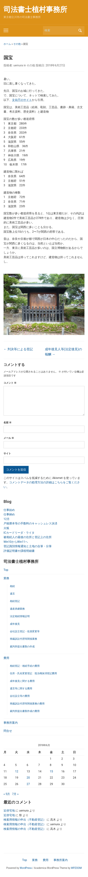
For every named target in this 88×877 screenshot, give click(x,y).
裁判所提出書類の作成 (22, 646)
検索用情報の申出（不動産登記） (25, 819)
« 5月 (7, 794)
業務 (6, 578)
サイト (7, 453)
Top (6, 570)
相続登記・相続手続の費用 (25, 665)
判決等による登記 (18, 349)
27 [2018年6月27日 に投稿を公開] (28, 784)
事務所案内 (11, 722)
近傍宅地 (9, 810)
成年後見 (15, 623)
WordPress (26, 868)
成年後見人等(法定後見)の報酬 (63, 351)
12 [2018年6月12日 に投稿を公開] (16, 771)
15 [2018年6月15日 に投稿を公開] (51, 771)
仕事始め (9, 510)
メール (9, 438)
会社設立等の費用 (20, 695)
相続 (12, 586)
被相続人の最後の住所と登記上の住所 (28, 537)
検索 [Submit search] (80, 30)
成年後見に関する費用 (22, 681)
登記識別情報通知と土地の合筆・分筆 (28, 546)
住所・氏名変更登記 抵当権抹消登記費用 (33, 673)
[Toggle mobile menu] (6, 30)
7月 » (15, 794)
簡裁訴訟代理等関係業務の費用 (27, 703)
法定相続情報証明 (20, 616)
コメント (10, 382)
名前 (7, 422)
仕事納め (9, 514)
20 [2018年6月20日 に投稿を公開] (28, 777)
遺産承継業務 (17, 608)
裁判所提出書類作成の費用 (25, 711)
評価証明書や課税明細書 (19, 551)
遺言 (12, 593)
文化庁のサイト (22, 100)
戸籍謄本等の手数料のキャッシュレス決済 (30, 523)
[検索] (60, 30)
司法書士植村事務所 (35, 9)
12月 (7, 519)
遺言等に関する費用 (21, 688)
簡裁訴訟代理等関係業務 (23, 638)
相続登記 (15, 601)
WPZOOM (76, 868)
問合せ (8, 731)
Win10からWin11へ (16, 541)
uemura (18, 65)
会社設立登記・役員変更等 (25, 631)
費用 (6, 658)
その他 (17, 44)
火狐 (6, 528)
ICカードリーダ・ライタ (19, 532)
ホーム (7, 44)
